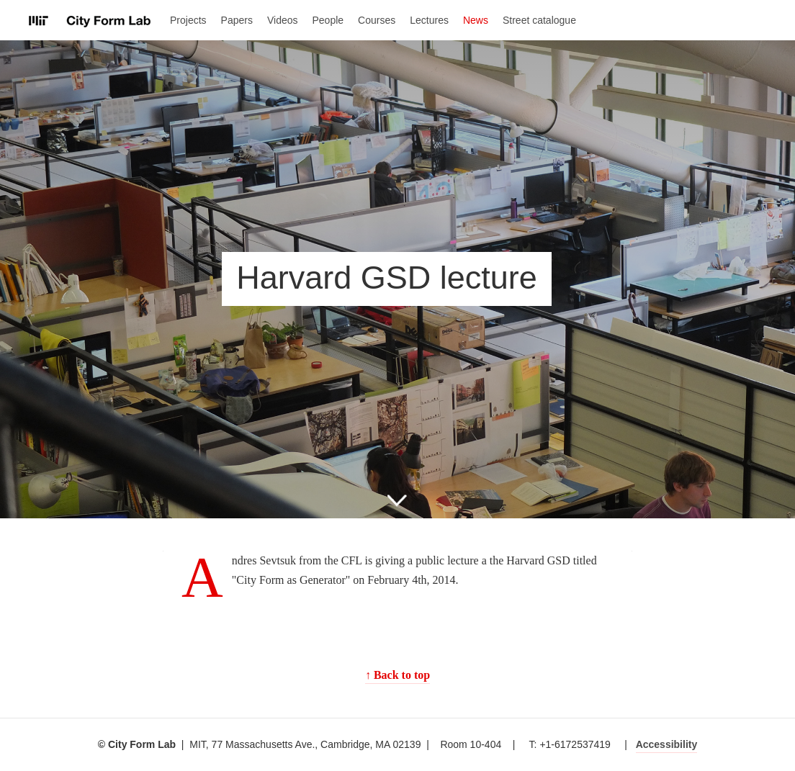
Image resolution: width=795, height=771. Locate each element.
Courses (376, 20)
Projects (188, 20)
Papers (237, 20)
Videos (282, 20)
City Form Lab (90, 21)
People (328, 20)
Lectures (429, 20)
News (475, 20)
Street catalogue (539, 20)
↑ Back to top (397, 675)
